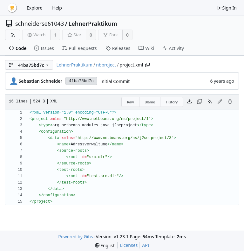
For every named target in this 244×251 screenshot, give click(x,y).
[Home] (12, 8)
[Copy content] (199, 101)
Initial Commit (115, 81)
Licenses (129, 245)
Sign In (227, 8)
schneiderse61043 (39, 23)
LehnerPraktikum (92, 23)
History (172, 102)
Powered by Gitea (76, 237)
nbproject (106, 65)
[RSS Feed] (12, 35)
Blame (150, 102)
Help (57, 8)
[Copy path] (147, 65)
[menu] (105, 245)
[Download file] (189, 101)
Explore (34, 8)
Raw (130, 102)
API (145, 245)
